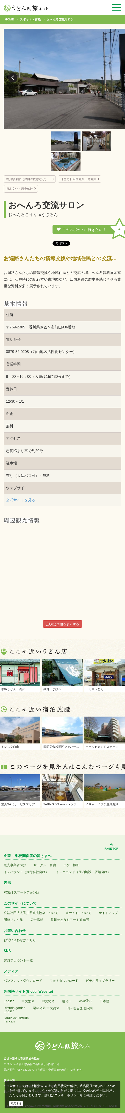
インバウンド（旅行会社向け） (26, 872)
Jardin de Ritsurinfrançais (16, 1019)
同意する (16, 1103)
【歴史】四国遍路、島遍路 (78, 179)
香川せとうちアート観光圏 (69, 920)
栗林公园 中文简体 (46, 1008)
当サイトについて (78, 913)
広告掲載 (36, 920)
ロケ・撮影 (71, 865)
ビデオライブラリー (100, 980)
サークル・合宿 (44, 865)
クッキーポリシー (67, 1095)
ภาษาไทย (85, 1001)
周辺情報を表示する (62, 624)
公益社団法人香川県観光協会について (31, 913)
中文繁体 (28, 1001)
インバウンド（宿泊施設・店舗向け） (83, 872)
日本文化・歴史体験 (19, 189)
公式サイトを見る (20, 500)
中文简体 (48, 1001)
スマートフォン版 (26, 892)
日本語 (104, 1001)
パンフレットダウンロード (23, 980)
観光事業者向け (15, 865)
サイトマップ (108, 913)
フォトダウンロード (64, 980)
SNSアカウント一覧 (18, 960)
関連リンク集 (13, 920)
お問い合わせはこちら (20, 940)
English (9, 1001)
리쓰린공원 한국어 (80, 1008)
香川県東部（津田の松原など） (28, 179)
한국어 (67, 1001)
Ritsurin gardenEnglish (14, 1009)
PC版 (7, 892)
